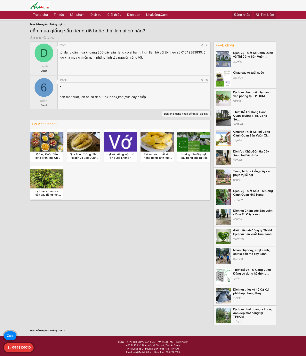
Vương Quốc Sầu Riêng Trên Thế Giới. (47, 156)
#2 (206, 80)
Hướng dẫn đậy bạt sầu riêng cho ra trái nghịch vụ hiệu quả (194, 158)
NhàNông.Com (157, 15)
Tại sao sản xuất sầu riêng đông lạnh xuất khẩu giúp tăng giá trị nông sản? (157, 160)
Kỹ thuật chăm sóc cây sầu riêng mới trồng (47, 194)
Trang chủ (40, 15)
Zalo (10, 336)
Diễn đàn (133, 15)
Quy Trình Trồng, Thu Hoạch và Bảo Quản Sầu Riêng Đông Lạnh (84, 158)
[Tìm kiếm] (265, 15)
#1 (207, 45)
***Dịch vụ (225, 45)
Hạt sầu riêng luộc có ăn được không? (120, 156)
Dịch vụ (95, 15)
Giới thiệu (114, 15)
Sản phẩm (77, 15)
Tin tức (59, 15)
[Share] (202, 45)
